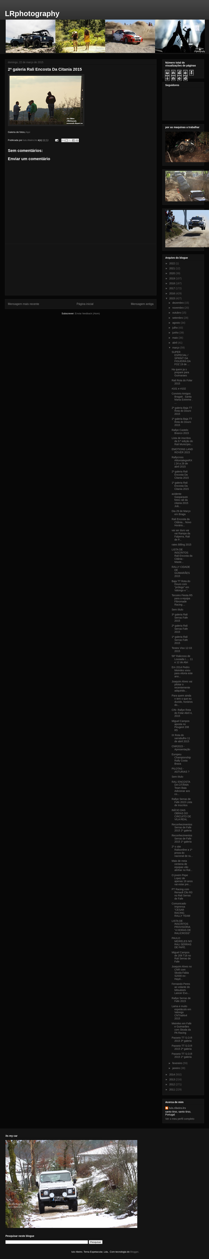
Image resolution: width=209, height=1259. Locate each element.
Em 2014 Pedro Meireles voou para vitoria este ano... (182, 672)
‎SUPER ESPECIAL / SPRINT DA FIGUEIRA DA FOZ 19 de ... (181, 358)
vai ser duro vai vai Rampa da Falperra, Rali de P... (181, 535)
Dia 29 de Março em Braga (181, 513)
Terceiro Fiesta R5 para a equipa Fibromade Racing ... (182, 600)
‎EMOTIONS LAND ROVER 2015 (182, 451)
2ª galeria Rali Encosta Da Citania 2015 (180, 474)
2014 (172, 1074)
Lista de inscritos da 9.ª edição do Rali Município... (182, 441)
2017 (172, 288)
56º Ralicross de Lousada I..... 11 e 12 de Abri (182, 659)
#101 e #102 (179, 388)
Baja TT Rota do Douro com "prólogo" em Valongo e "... (181, 586)
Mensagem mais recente (23, 304)
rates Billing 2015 (181, 544)
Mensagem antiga (142, 304)
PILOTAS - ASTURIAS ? (180, 770)
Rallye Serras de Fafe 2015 (181, 1000)
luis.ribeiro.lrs (177, 1108)
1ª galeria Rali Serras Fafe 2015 (180, 640)
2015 (172, 298)
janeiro (176, 1068)
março (176, 347)
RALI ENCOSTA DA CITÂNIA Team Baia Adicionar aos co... (181, 788)
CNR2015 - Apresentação (181, 748)
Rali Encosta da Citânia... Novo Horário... (181, 522)
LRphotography (32, 14)
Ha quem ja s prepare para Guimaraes (180, 372)
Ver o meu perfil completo (179, 1118)
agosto (176, 322)
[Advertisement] (80, 270)
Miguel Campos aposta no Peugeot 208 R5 (180, 726)
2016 (172, 293)
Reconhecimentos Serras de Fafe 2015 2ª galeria (182, 827)
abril (175, 342)
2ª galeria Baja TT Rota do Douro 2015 (182, 411)
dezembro (178, 302)
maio (175, 337)
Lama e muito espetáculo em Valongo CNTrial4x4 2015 (181, 1012)
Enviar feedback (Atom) (87, 313)
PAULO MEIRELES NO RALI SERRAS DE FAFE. (182, 943)
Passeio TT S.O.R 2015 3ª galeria (182, 1039)
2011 (172, 1089)
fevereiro (177, 1063)
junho (175, 332)
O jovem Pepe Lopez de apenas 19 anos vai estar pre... (182, 880)
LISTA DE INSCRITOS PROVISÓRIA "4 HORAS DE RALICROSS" (181, 927)
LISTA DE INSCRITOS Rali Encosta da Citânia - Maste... (182, 555)
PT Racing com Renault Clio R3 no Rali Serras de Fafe (182, 894)
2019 (172, 278)
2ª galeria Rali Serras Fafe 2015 (180, 628)
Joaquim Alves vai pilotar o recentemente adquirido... (182, 686)
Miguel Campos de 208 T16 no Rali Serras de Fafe (181, 957)
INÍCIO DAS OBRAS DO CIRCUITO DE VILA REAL (181, 815)
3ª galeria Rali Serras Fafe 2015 (180, 617)
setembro (178, 317)
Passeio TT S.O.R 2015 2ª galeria (182, 1047)
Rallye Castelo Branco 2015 (180, 432)
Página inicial (84, 304)
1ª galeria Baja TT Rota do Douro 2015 (182, 422)
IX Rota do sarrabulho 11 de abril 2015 (181, 738)
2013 (172, 1079)
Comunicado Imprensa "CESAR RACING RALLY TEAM (181, 909)
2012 (172, 1084)
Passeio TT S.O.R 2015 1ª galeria (182, 1055)
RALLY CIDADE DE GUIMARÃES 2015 (181, 571)
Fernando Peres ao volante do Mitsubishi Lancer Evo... (181, 988)
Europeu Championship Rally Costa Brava (181, 759)
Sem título (177, 609)
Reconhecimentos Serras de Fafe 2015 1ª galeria (182, 838)
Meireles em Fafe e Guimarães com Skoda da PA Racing (181, 1028)
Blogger (134, 1251)
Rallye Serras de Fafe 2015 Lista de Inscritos (182, 802)
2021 (172, 268)
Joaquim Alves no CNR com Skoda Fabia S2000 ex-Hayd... (182, 972)
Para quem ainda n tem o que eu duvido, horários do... (182, 700)
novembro (178, 307)
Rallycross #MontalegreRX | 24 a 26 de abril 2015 (182, 462)
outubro (177, 312)
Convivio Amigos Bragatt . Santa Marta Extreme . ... (182, 398)
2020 (172, 273)
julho (175, 327)
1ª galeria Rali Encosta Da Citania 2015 (180, 485)
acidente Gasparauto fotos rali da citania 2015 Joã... (180, 500)
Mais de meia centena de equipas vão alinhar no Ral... (182, 865)
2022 (172, 263)
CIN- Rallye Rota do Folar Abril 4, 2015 (182, 713)
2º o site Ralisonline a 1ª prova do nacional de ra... (182, 851)
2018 (172, 283)
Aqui (27, 132)
